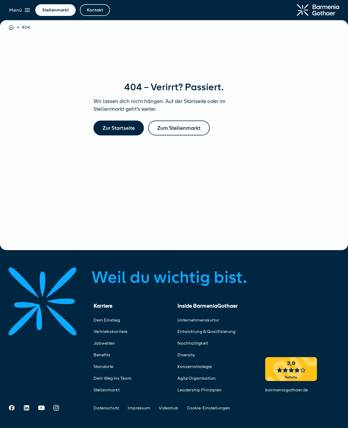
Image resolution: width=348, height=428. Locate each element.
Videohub (168, 407)
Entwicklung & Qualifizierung (206, 331)
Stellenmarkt (106, 389)
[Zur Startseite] (318, 10)
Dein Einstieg (106, 320)
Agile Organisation (196, 378)
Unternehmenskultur (198, 320)
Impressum (139, 407)
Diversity (186, 354)
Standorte (103, 366)
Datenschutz (106, 407)
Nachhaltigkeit (192, 343)
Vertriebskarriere (110, 331)
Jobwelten (104, 343)
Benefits (101, 354)
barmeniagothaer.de (286, 389)
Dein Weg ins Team (112, 378)
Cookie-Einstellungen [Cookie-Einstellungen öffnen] (208, 407)
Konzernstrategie (194, 366)
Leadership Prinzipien (199, 389)
